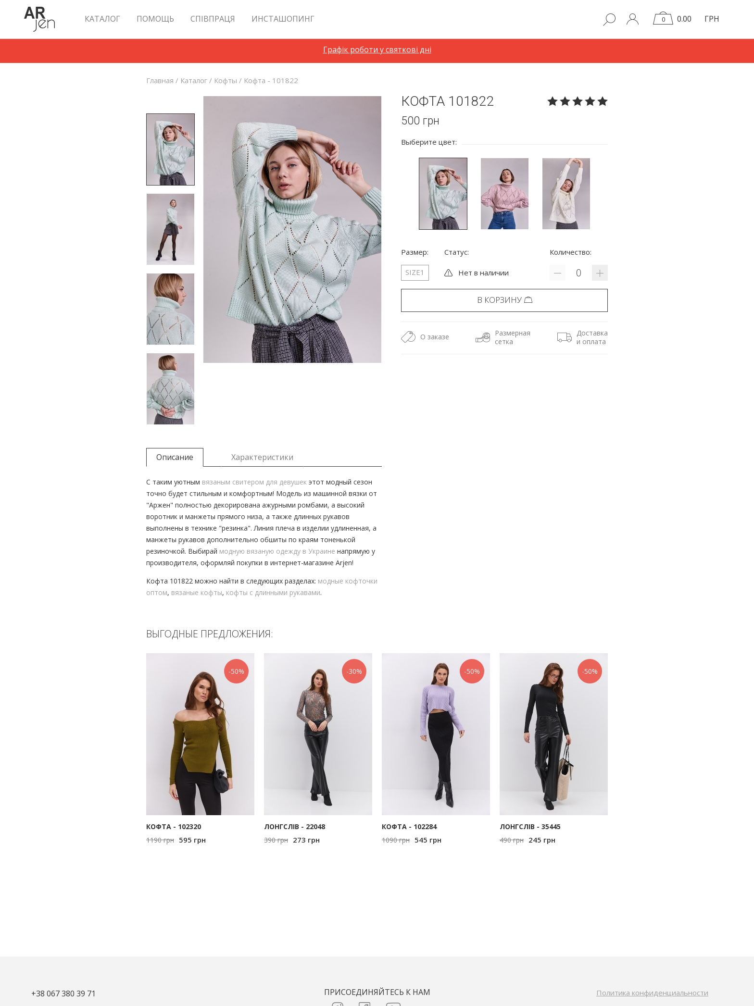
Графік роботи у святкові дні (377, 49)
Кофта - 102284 (409, 826)
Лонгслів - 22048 (294, 826)
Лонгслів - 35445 (530, 826)
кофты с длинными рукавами (273, 592)
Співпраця (212, 18)
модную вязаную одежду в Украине (277, 551)
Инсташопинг (282, 18)
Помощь (155, 18)
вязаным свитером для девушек (254, 481)
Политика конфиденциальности (652, 992)
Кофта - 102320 (173, 826)
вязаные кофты (196, 592)
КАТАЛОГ (102, 18)
